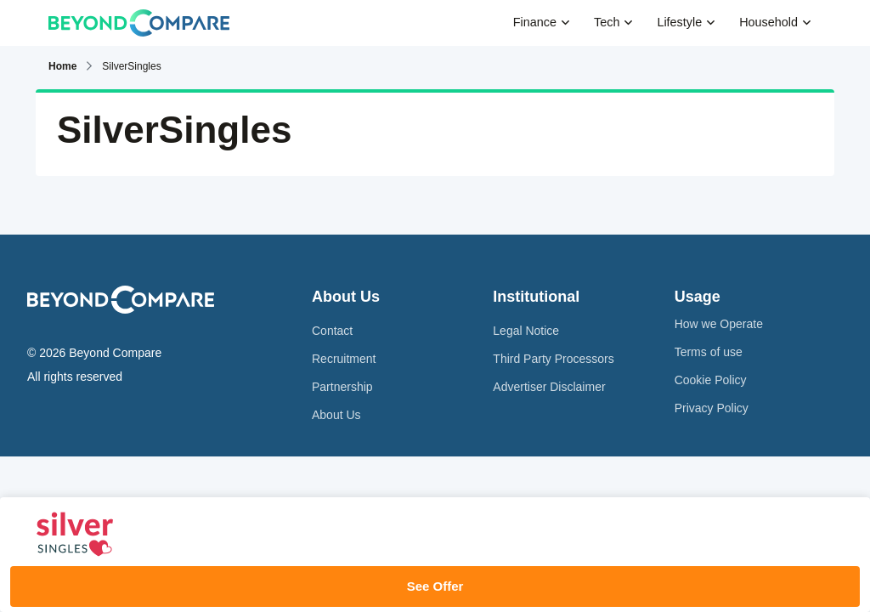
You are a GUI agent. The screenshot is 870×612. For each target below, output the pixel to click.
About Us (336, 415)
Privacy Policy (712, 408)
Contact (332, 330)
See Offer (435, 586)
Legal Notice (526, 330)
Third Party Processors (553, 359)
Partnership (342, 387)
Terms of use (709, 352)
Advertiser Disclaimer (549, 387)
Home (62, 66)
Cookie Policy (711, 380)
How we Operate (719, 324)
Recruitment (344, 359)
